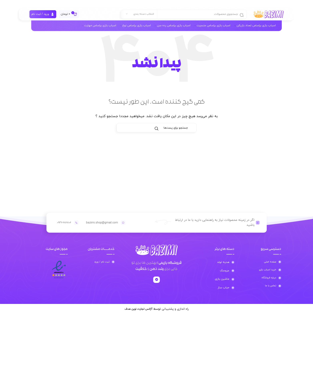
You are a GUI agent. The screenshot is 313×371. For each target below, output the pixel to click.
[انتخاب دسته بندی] (140, 16)
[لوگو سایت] (269, 16)
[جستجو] (184, 16)
